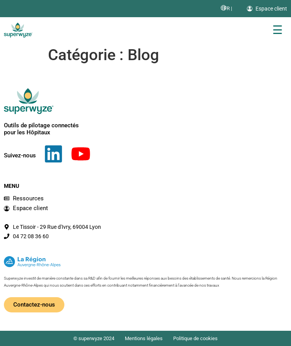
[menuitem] (228, 8)
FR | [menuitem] (228, 8)
